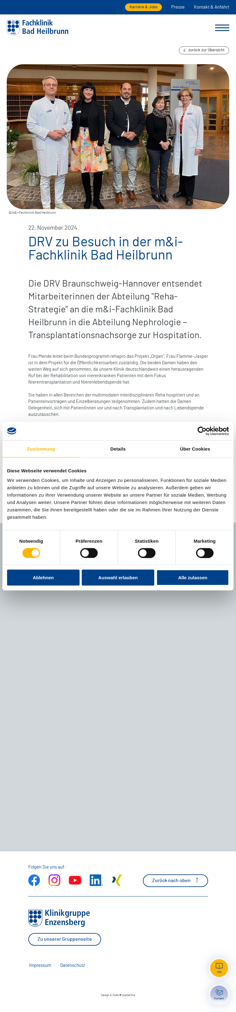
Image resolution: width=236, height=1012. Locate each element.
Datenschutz (72, 965)
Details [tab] (118, 448)
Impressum (40, 965)
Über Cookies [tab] (195, 448)
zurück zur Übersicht (204, 50)
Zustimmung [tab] (41, 448)
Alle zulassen (192, 577)
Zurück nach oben (175, 880)
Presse (178, 7)
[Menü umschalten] (222, 28)
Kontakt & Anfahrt (211, 7)
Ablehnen (43, 577)
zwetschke (128, 995)
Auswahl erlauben (118, 577)
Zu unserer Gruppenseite (64, 939)
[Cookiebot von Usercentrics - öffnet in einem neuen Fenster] (202, 431)
